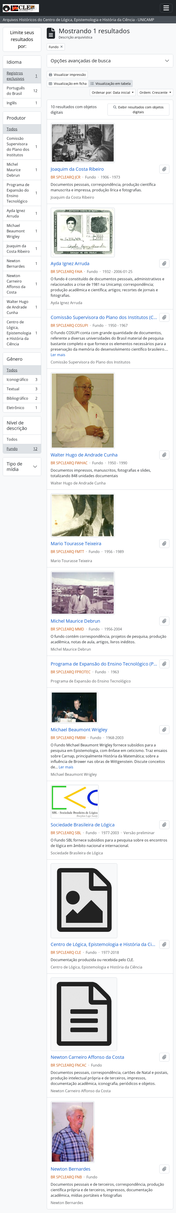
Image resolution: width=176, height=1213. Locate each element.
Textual (21, 390)
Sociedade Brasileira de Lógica (83, 825)
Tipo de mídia (14, 466)
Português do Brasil (21, 90)
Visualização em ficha (68, 83)
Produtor (16, 118)
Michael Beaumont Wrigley (21, 231)
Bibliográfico (21, 399)
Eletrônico (21, 408)
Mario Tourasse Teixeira (76, 543)
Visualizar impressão (67, 74)
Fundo (21, 449)
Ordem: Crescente (154, 92)
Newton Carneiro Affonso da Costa (21, 284)
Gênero (14, 359)
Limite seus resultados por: (22, 39)
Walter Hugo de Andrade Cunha (21, 307)
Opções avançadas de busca (81, 61)
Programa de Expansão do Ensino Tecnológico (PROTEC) (104, 664)
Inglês (21, 103)
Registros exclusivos (21, 76)
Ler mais (58, 354)
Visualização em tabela (111, 83)
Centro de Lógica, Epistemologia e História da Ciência (21, 333)
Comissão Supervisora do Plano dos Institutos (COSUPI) (104, 317)
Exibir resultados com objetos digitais (138, 109)
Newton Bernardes (21, 263)
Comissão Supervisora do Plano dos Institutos (21, 146)
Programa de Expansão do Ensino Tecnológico (21, 193)
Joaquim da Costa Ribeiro (21, 248)
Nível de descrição (17, 425)
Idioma (14, 62)
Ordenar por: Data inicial (111, 92)
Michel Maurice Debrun (21, 170)
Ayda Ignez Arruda (21, 213)
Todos (12, 129)
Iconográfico (21, 380)
